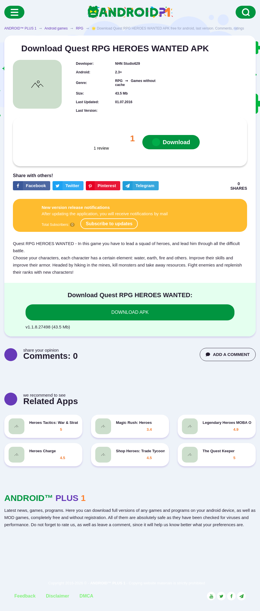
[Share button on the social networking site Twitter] (68, 185)
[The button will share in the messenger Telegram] (141, 185)
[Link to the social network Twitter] (221, 596)
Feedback (25, 596)
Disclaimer (57, 596)
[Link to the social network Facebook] (231, 596)
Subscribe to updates (109, 223)
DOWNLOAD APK (130, 312)
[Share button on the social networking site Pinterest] (103, 185)
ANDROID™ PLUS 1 (20, 28)
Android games (56, 28)
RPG (79, 28)
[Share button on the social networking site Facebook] (31, 185)
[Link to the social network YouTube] (211, 596)
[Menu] (14, 12)
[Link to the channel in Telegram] (241, 596)
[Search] (246, 12)
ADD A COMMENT (228, 354)
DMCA (86, 596)
